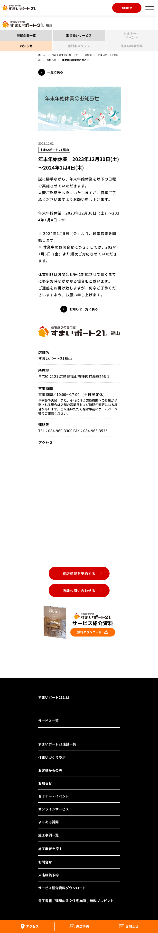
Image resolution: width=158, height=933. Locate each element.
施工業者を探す (50, 848)
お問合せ (126, 8)
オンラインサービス (53, 809)
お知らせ (26, 46)
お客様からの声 (50, 770)
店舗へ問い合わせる (79, 590)
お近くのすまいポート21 (65, 55)
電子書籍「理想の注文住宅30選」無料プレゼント (76, 900)
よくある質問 (48, 821)
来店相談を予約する (79, 573)
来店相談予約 (48, 874)
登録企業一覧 (26, 35)
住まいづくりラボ (51, 757)
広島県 (88, 55)
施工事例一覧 (48, 835)
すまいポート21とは (53, 697)
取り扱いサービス (79, 35)
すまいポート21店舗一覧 (57, 744)
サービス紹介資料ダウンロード (62, 887)
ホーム (42, 55)
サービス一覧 (48, 720)
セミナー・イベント (53, 796)
